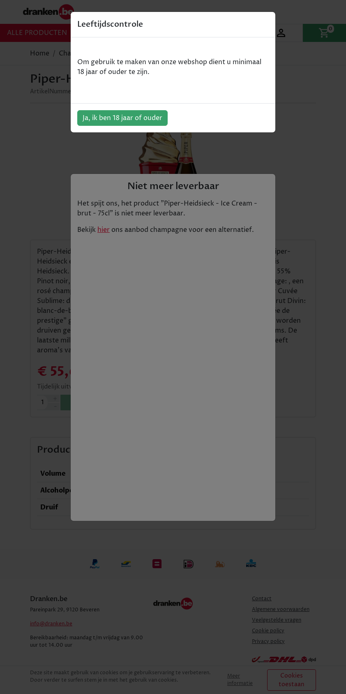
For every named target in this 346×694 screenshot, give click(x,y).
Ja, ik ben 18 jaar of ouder (122, 118)
